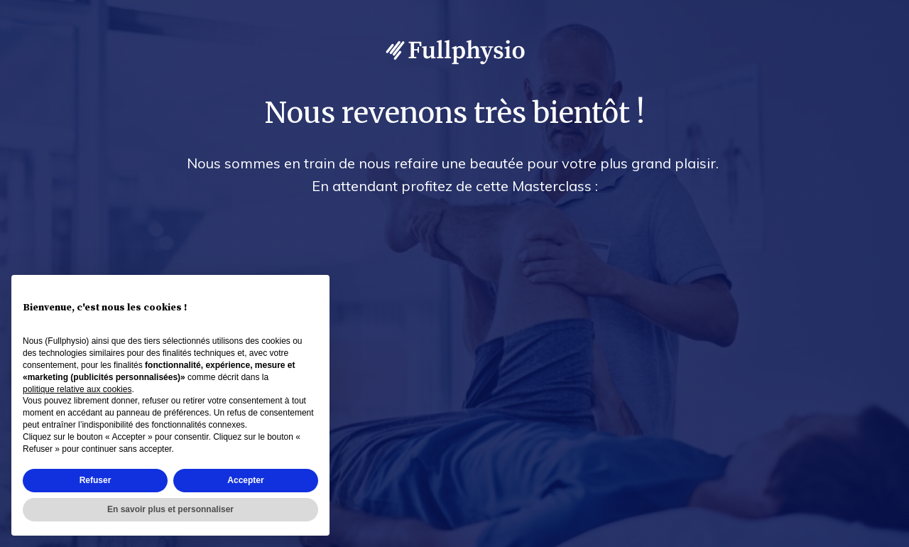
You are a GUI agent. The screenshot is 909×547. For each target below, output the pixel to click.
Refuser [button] (95, 480)
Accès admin (868, 533)
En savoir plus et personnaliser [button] (170, 509)
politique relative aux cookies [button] (77, 389)
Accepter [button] (245, 480)
